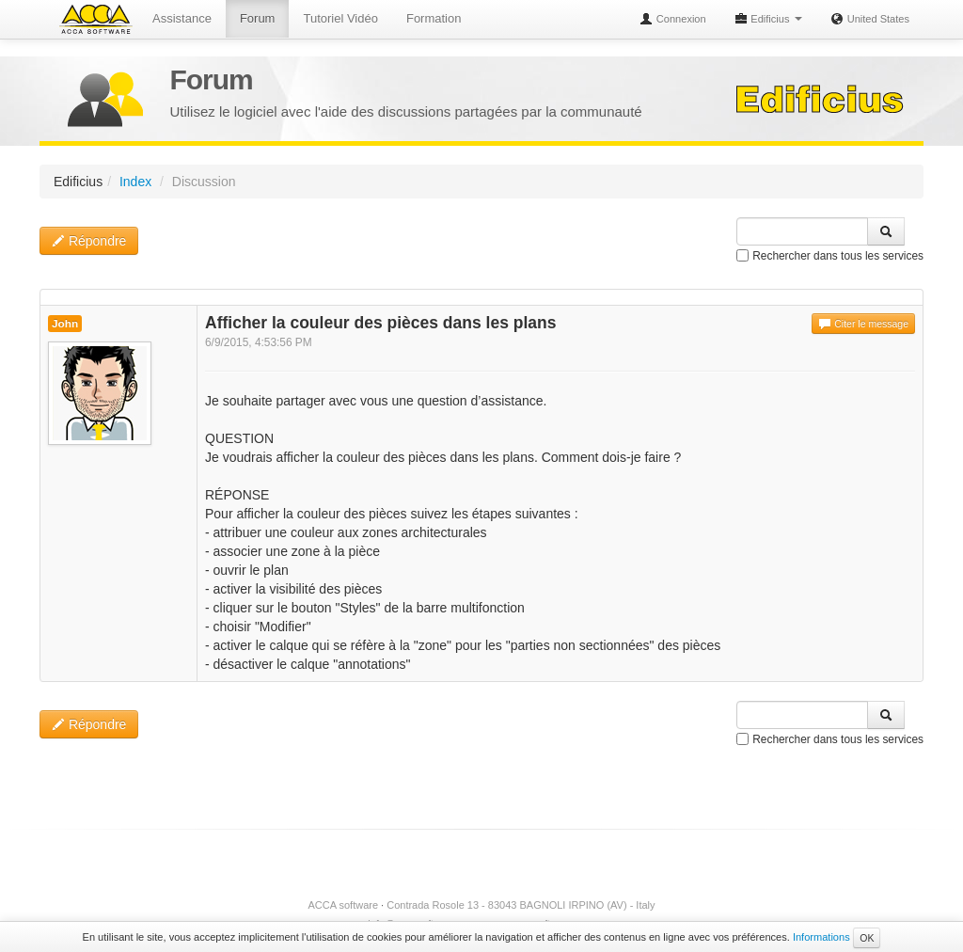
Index (135, 181)
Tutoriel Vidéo (340, 18)
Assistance (182, 18)
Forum (258, 18)
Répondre (89, 240)
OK (867, 938)
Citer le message (863, 323)
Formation (434, 18)
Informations (821, 937)
